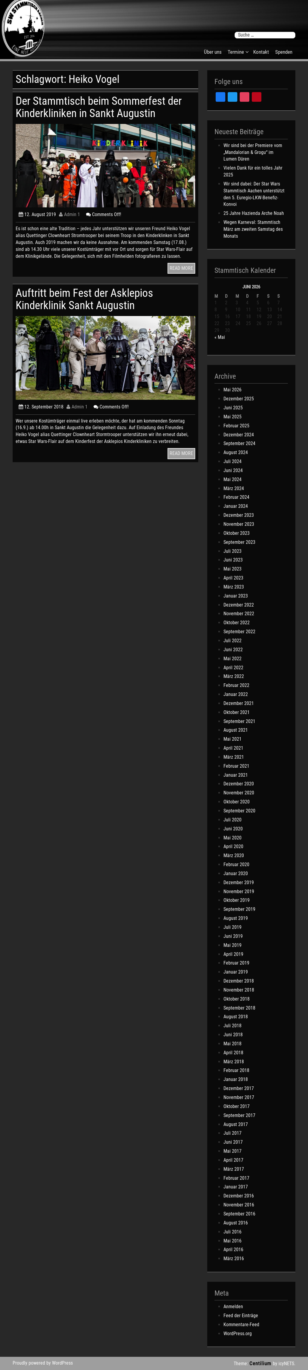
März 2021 (233, 757)
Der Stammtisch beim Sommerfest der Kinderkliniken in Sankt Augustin (99, 107)
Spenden (283, 52)
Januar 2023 (235, 596)
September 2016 (239, 1214)
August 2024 (235, 452)
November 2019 (238, 891)
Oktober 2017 (236, 1106)
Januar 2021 (235, 775)
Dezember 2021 (238, 703)
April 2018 (233, 1052)
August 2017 (235, 1124)
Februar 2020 (236, 864)
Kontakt (261, 52)
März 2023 (233, 587)
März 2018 (233, 1061)
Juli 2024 (232, 461)
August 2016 (235, 1223)
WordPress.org (237, 1333)
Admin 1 (69, 214)
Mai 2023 (232, 569)
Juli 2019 (232, 927)
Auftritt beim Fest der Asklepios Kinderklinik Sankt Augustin (84, 299)
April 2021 (233, 748)
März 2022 (233, 676)
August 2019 (235, 918)
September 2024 (239, 443)
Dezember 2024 (238, 435)
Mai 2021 (232, 739)
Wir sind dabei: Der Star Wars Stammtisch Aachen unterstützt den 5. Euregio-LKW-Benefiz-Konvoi (254, 194)
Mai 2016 (232, 1241)
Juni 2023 (233, 560)
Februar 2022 (236, 685)
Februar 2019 (236, 963)
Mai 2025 (232, 417)
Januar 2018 (235, 1079)
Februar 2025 (236, 426)
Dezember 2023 (238, 515)
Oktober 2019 (236, 900)
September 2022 (239, 631)
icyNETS (286, 1363)
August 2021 (235, 730)
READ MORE (181, 268)
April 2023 (233, 578)
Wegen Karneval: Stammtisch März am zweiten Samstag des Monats (253, 229)
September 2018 (239, 1008)
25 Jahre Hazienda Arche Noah (253, 213)
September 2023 (239, 542)
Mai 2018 (232, 1043)
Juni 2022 (233, 649)
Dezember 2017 (238, 1088)
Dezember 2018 (238, 981)
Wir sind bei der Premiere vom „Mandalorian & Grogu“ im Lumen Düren (252, 152)
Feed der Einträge (240, 1315)
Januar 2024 (235, 506)
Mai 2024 (232, 479)
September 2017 (239, 1115)
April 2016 (233, 1249)
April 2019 (233, 954)
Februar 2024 (236, 497)
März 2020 (233, 855)
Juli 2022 (232, 640)
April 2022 (233, 667)
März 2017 (233, 1169)
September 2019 (239, 909)
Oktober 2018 (236, 999)
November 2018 (238, 990)
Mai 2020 (232, 838)
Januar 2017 (235, 1187)
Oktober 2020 (236, 802)
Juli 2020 (232, 820)
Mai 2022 (232, 658)
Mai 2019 (232, 945)
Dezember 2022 (238, 605)
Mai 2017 (232, 1151)
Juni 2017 (233, 1142)
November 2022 (238, 613)
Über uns (213, 52)
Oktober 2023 (236, 533)
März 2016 (233, 1258)
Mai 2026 (232, 390)
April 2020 (233, 846)
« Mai (219, 337)
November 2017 (238, 1097)
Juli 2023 (232, 551)
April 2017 (233, 1160)
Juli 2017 (232, 1133)
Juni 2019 (233, 936)
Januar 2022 (235, 694)
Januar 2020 (235, 873)
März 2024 (233, 488)
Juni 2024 (233, 470)
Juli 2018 (232, 1025)
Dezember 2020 (238, 784)
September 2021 (239, 721)
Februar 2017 (236, 1178)
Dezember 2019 (238, 882)
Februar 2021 (236, 766)
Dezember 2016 (238, 1196)
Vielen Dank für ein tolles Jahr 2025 (252, 171)
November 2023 (238, 524)
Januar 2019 (235, 972)
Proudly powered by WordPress (43, 1363)
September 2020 (239, 811)
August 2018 (235, 1016)
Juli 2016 (232, 1232)
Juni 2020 (233, 829)
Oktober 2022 (236, 622)
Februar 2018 (236, 1070)
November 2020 (238, 793)
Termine (236, 52)
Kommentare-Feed (241, 1324)
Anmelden (233, 1306)
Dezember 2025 (238, 399)
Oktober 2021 (236, 712)
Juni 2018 (233, 1034)
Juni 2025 (233, 408)
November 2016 (238, 1205)
